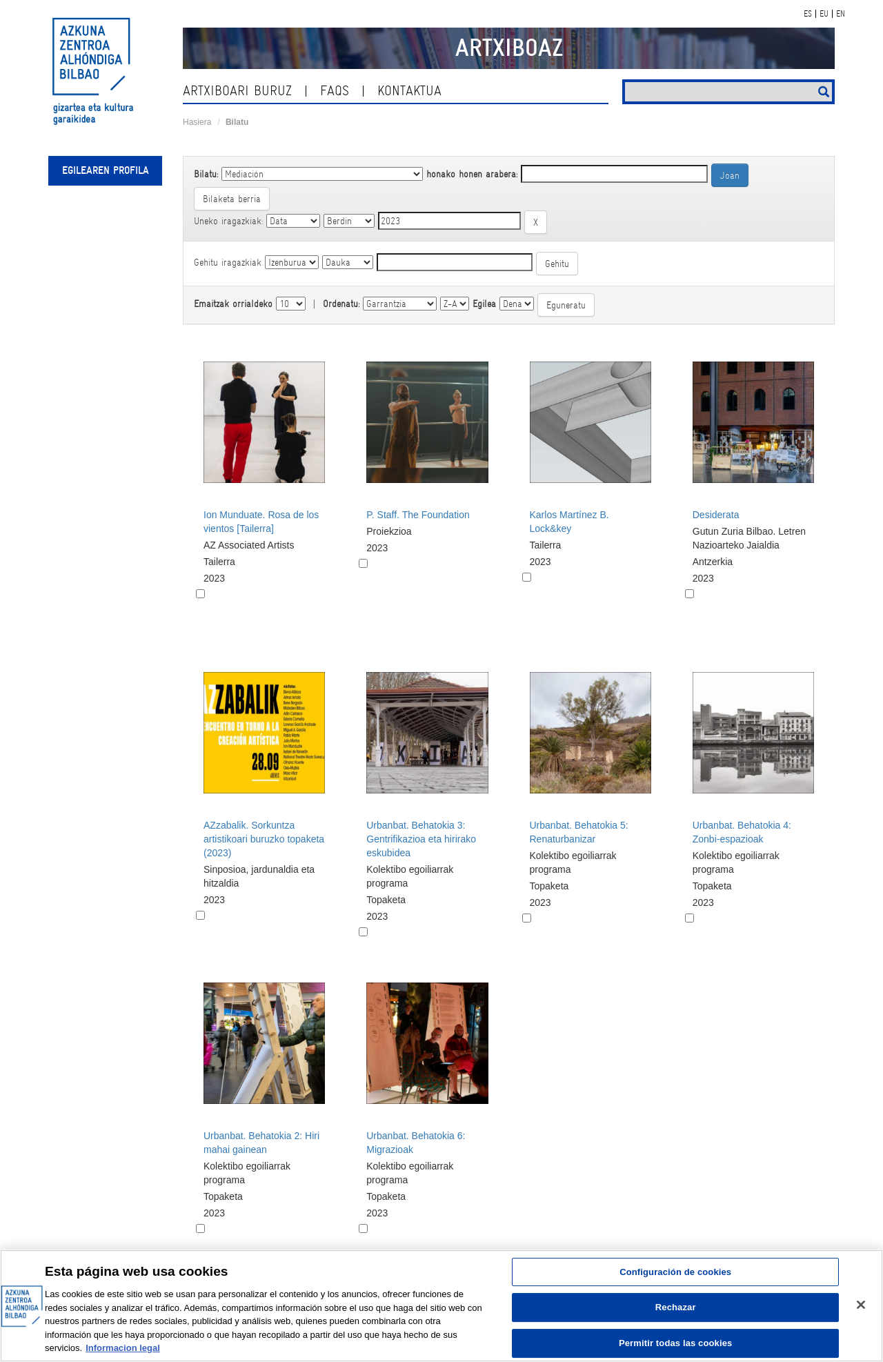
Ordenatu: (341, 303)
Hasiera (197, 122)
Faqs (334, 91)
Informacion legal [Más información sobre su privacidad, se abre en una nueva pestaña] (123, 1348)
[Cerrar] (861, 1305)
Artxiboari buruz (237, 91)
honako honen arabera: (471, 173)
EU (824, 14)
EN (840, 14)
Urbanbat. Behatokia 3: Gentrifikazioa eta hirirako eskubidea (421, 839)
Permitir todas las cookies (676, 1343)
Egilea (484, 303)
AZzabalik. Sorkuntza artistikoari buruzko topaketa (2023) (264, 839)
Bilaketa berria (232, 198)
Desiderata (716, 514)
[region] (441, 1306)
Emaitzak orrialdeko (233, 303)
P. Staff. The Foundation (417, 514)
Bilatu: (206, 173)
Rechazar (675, 1307)
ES (808, 14)
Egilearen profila (105, 170)
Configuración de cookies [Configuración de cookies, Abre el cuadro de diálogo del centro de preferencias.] (675, 1272)
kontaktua (409, 91)
